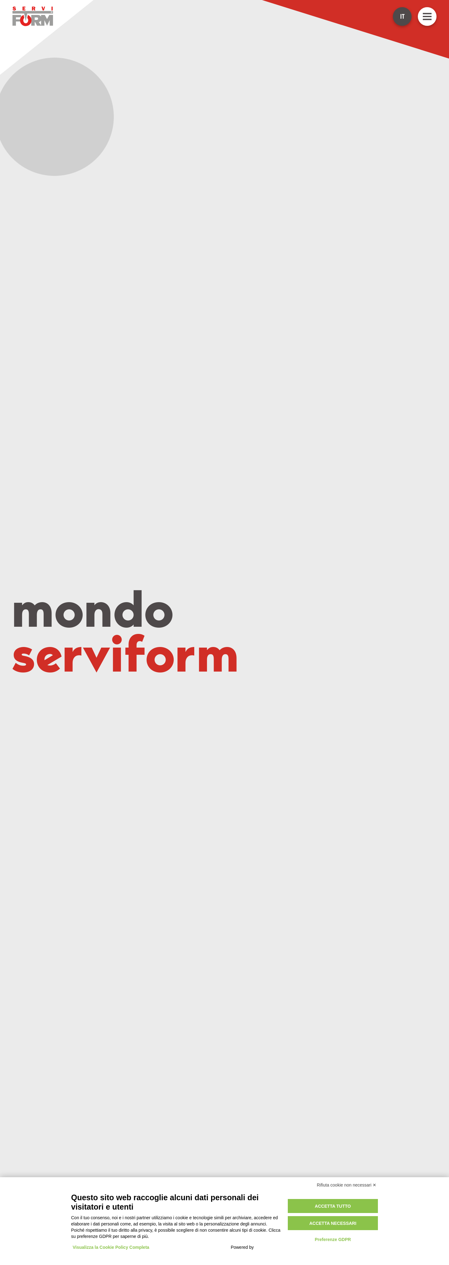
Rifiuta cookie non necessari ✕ (346, 1184)
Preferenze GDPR (333, 1239)
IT (402, 16)
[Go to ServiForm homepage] (32, 16)
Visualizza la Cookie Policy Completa (111, 1247)
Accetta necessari (332, 1223)
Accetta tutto (333, 1206)
